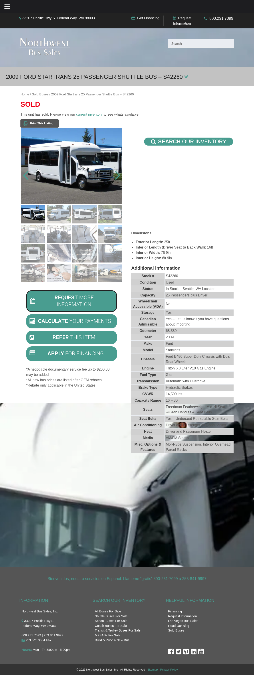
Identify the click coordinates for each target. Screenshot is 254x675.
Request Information (182, 616)
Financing (175, 611)
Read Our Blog (178, 626)
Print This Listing (38, 123)
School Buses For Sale (111, 621)
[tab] (71, 301)
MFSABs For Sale (107, 635)
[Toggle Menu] (7, 6)
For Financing (67, 353)
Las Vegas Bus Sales (183, 621)
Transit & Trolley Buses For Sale (118, 630)
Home (24, 94)
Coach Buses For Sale (111, 626)
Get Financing (148, 18)
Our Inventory (188, 142)
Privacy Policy (169, 669)
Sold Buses (40, 94)
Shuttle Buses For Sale (111, 616)
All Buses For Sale (108, 611)
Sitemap (152, 669)
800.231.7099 (221, 18)
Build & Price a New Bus (112, 640)
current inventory (89, 114)
